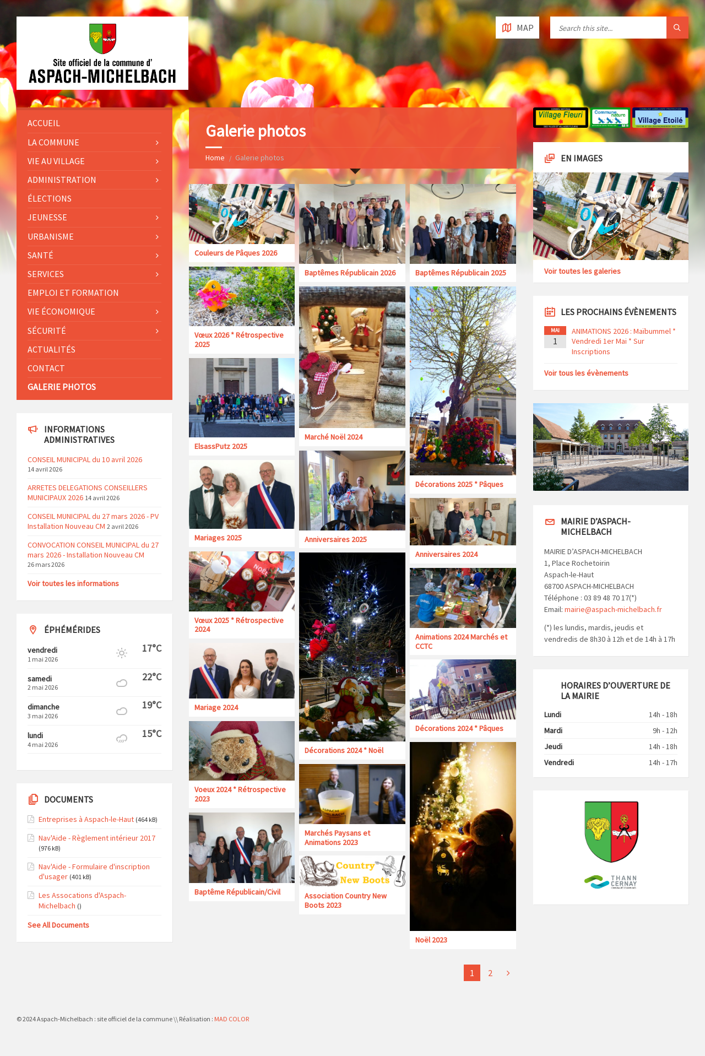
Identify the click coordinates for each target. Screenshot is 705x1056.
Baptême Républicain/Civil (237, 892)
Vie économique (61, 311)
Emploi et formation (73, 292)
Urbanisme (51, 236)
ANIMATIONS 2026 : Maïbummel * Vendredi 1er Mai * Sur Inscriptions (624, 341)
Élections (50, 198)
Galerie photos (62, 386)
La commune (53, 142)
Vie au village (56, 160)
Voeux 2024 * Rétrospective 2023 (240, 794)
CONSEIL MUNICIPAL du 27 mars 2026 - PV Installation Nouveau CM (93, 521)
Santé (40, 255)
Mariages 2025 (218, 538)
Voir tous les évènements (586, 373)
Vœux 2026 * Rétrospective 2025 (239, 339)
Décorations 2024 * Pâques (459, 728)
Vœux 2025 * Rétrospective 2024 (239, 625)
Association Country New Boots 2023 (346, 900)
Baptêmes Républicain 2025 (460, 273)
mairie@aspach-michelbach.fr (613, 609)
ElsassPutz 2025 (220, 446)
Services (46, 273)
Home (215, 158)
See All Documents (58, 925)
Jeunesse (47, 217)
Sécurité (47, 330)
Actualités (51, 349)
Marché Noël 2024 (333, 437)
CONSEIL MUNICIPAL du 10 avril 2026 (85, 459)
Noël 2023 (431, 940)
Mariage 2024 (216, 707)
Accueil (44, 122)
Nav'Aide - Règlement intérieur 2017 (97, 838)
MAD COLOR (231, 1019)
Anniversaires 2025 (336, 539)
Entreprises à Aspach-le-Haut (86, 819)
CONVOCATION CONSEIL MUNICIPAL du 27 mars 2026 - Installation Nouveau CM (93, 550)
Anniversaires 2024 (446, 554)
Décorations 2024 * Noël (344, 750)
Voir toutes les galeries (582, 271)
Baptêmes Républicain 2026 (350, 273)
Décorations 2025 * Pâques (459, 484)
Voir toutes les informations (73, 583)
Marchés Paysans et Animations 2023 (337, 837)
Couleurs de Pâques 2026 (235, 253)
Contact (46, 367)
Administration (62, 179)
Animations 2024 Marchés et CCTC (461, 641)
